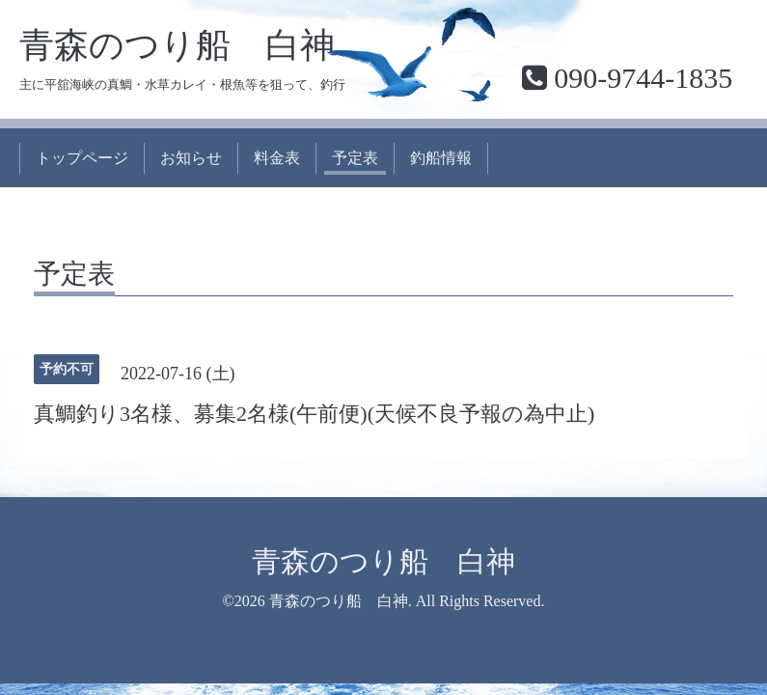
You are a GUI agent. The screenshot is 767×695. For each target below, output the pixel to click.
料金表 (277, 158)
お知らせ (191, 158)
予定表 (355, 158)
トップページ (82, 158)
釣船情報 (441, 158)
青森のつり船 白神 (177, 45)
